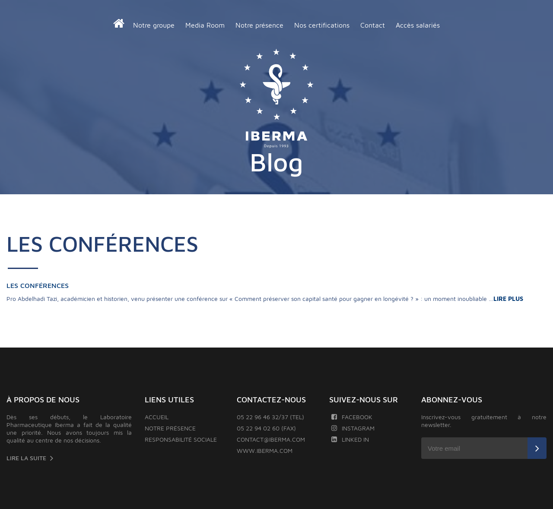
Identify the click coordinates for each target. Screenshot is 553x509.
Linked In (350, 439)
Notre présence (259, 25)
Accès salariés (418, 25)
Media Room (205, 25)
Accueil (156, 416)
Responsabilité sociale (181, 439)
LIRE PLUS (509, 298)
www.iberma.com (264, 450)
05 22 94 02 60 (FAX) (266, 428)
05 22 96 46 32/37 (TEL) (270, 416)
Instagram (353, 428)
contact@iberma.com (271, 439)
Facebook (351, 416)
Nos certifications (322, 25)
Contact (372, 25)
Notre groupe (154, 25)
